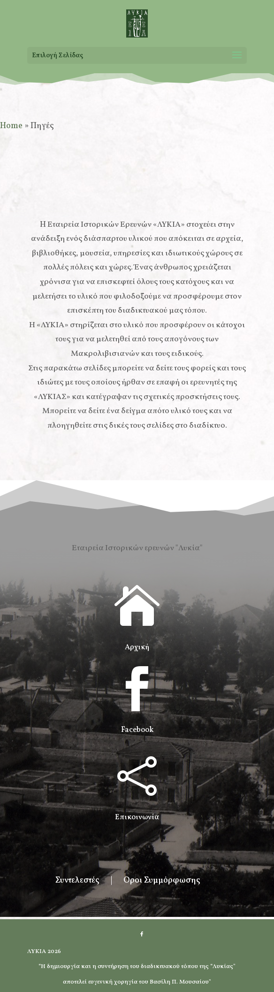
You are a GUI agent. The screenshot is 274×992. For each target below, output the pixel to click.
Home (11, 126)
